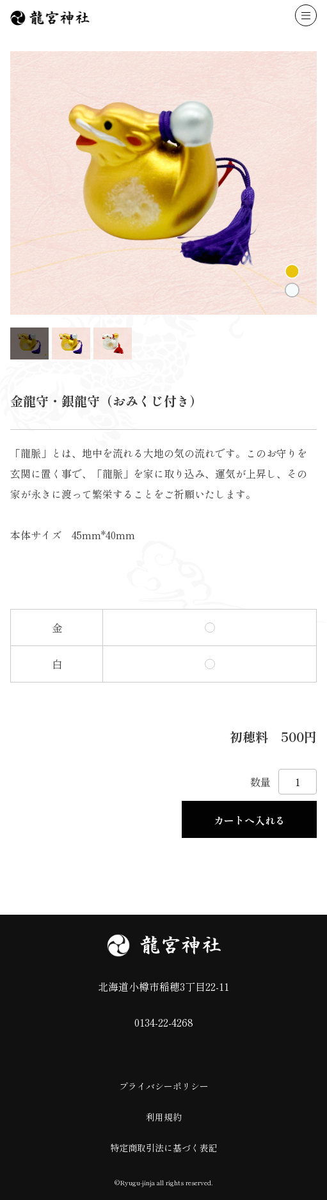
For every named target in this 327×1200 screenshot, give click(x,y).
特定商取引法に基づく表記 (164, 1147)
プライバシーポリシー (164, 1086)
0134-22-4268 (163, 1022)
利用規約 (164, 1116)
